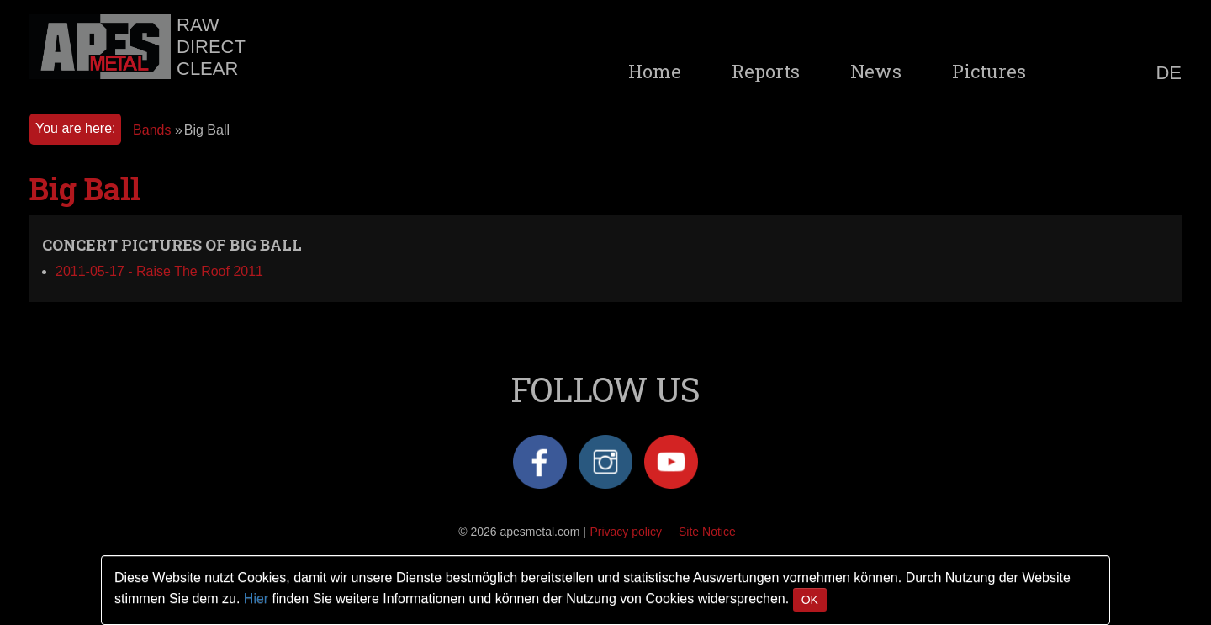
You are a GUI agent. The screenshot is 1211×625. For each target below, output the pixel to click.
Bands (152, 130)
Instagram (605, 462)
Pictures (989, 71)
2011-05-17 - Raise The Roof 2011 (159, 271)
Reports (766, 71)
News (876, 71)
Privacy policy (626, 531)
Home (654, 71)
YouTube (671, 462)
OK (809, 599)
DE (1168, 73)
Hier (256, 598)
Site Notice (707, 531)
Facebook (540, 462)
